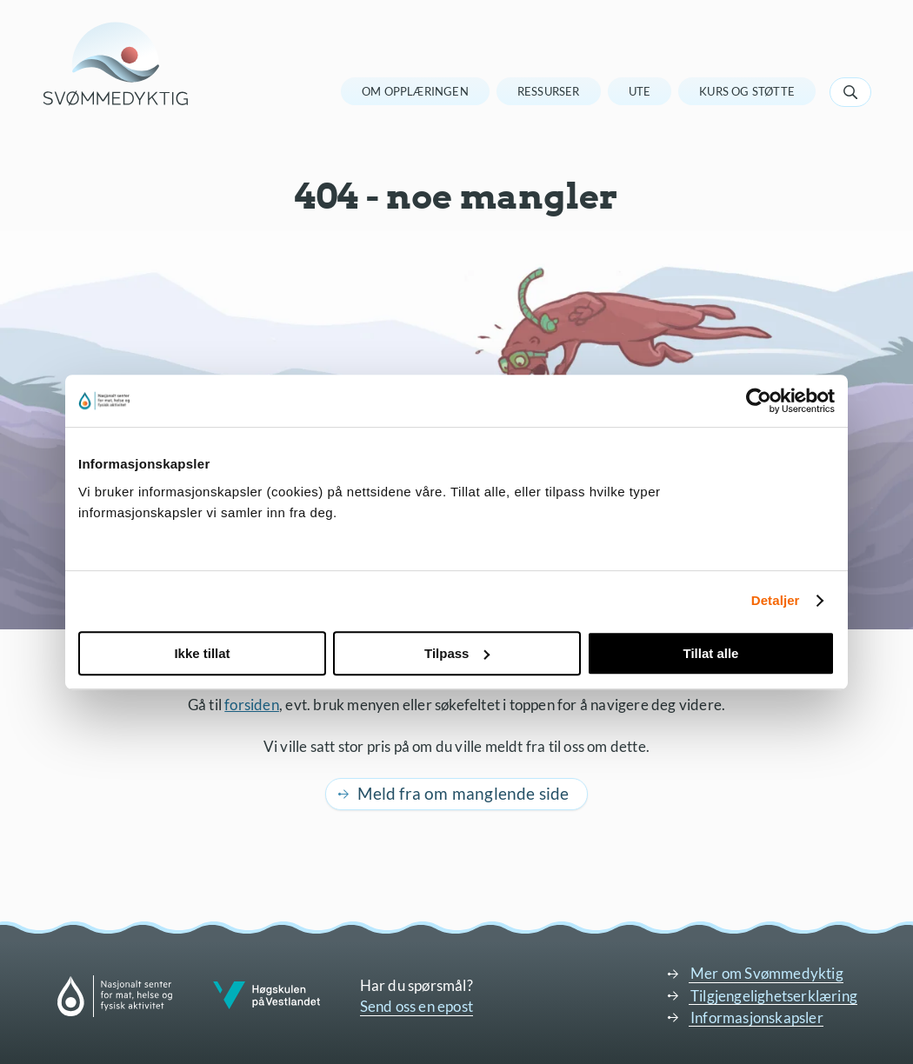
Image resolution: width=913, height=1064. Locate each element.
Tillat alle (711, 653)
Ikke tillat (202, 653)
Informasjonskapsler (756, 1017)
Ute (640, 91)
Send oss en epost (416, 1006)
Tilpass (457, 653)
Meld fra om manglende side (463, 793)
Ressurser (548, 91)
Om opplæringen (415, 91)
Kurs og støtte (747, 91)
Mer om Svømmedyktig (766, 973)
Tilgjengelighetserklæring (773, 996)
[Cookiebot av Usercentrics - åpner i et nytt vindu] (759, 401)
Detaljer (775, 600)
